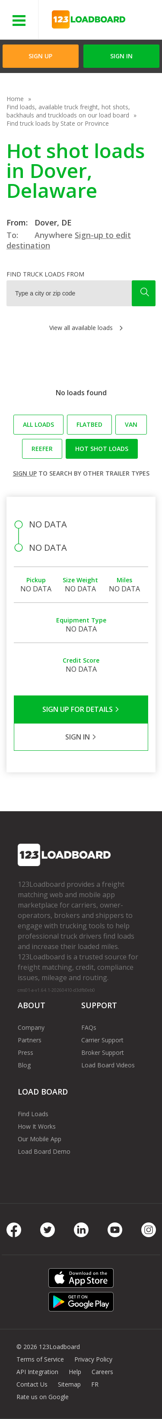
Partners (29, 1040)
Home (15, 99)
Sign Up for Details (81, 709)
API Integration (37, 1372)
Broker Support (102, 1052)
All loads (38, 424)
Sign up (25, 473)
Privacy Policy (93, 1359)
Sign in (121, 56)
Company (31, 1027)
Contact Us (32, 1384)
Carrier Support (102, 1040)
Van (131, 424)
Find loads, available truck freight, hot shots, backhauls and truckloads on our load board (68, 111)
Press (25, 1052)
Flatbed (89, 424)
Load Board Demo (44, 1151)
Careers (102, 1372)
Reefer (42, 448)
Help (75, 1372)
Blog (24, 1065)
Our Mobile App (39, 1139)
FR (94, 1384)
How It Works (37, 1126)
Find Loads (33, 1114)
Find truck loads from (45, 274)
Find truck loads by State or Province (57, 123)
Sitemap (69, 1384)
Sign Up (40, 56)
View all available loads (81, 328)
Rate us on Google (42, 1397)
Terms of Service (40, 1359)
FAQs (88, 1027)
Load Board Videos (108, 1065)
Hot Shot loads (101, 448)
